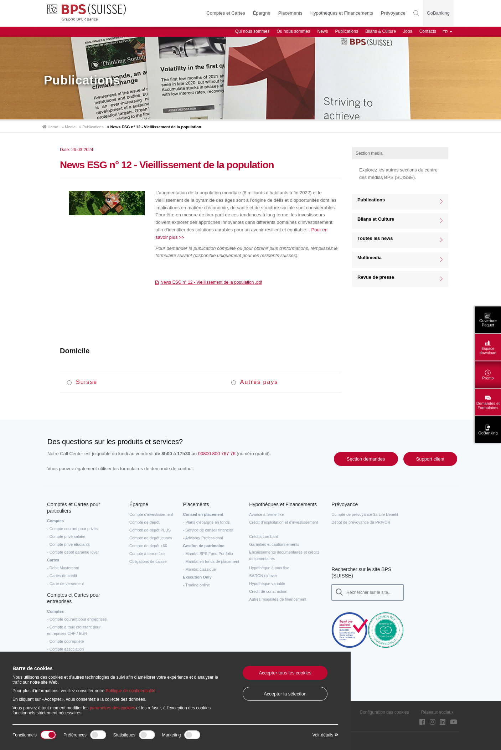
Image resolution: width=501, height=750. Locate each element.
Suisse (82, 382)
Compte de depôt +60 (148, 546)
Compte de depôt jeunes (150, 538)
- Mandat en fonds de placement (211, 561)
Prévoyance (393, 13)
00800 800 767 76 (217, 453)
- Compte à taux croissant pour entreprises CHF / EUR (73, 630)
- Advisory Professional (203, 538)
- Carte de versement (65, 583)
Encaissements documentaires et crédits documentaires (284, 555)
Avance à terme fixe (266, 514)
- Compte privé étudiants (68, 544)
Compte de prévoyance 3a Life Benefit (364, 514)
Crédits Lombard (263, 536)
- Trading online (196, 585)
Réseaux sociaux (437, 712)
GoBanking (438, 13)
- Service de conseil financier (208, 530)
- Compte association (65, 649)
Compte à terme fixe (147, 553)
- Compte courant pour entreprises (77, 619)
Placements (290, 13)
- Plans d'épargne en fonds (206, 522)
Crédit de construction (268, 591)
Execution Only (197, 577)
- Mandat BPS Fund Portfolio (208, 553)
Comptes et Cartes (225, 13)
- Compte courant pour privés (72, 528)
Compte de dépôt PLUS (150, 530)
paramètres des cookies (112, 707)
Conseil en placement (203, 514)
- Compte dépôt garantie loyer (73, 552)
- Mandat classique (199, 569)
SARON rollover (263, 576)
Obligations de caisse (148, 561)
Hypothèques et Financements (341, 13)
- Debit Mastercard (63, 568)
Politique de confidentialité (130, 690)
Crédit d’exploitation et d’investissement (283, 522)
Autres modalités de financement (277, 599)
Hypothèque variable (267, 583)
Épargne (261, 13)
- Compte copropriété (65, 641)
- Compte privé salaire (66, 536)
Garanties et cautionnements (274, 544)
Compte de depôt (144, 522)
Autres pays (254, 382)
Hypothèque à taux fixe (269, 568)
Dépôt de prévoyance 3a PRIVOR (360, 522)
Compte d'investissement (151, 514)
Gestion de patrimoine (203, 546)
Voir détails (326, 735)
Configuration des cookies (384, 712)
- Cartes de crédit (62, 576)
